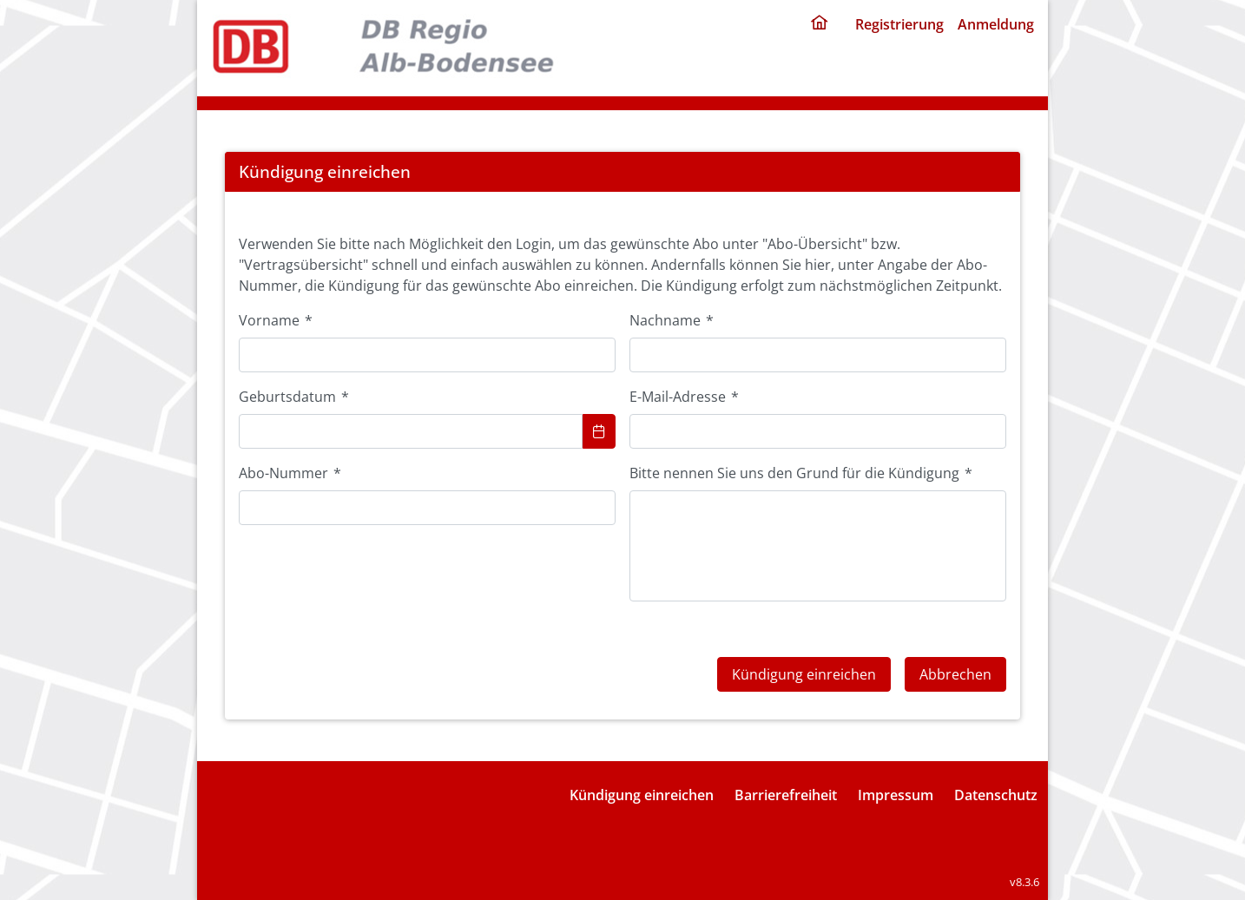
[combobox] (411, 431)
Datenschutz (996, 795)
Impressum (895, 795)
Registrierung (899, 24)
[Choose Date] (599, 431)
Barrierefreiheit (785, 795)
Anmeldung (996, 24)
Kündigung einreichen (642, 795)
